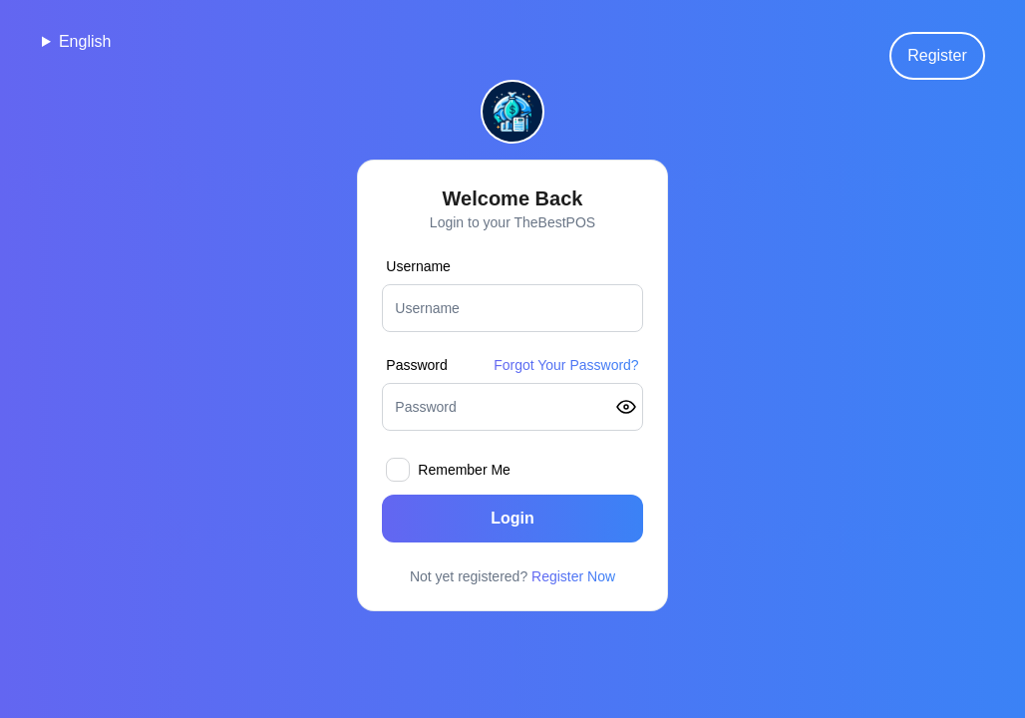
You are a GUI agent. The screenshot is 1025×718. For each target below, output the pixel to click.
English (85, 41)
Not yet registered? (512, 576)
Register (937, 55)
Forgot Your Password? (566, 365)
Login (512, 518)
